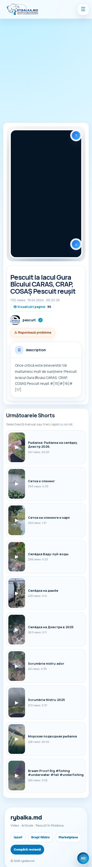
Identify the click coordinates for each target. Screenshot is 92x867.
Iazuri (18, 837)
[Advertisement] (46, 67)
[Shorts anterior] (76, 135)
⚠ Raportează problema (32, 332)
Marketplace (68, 837)
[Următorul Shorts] (76, 244)
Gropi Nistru (40, 837)
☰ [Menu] (83, 9)
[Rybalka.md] (22, 9)
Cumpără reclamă (27, 849)
